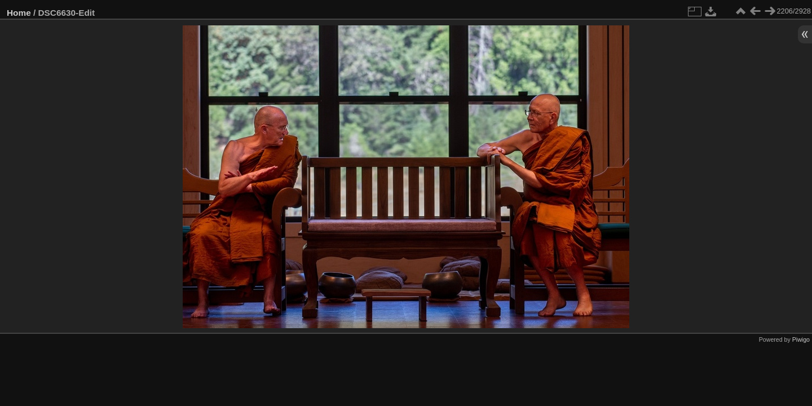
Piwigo (801, 339)
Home (19, 12)
